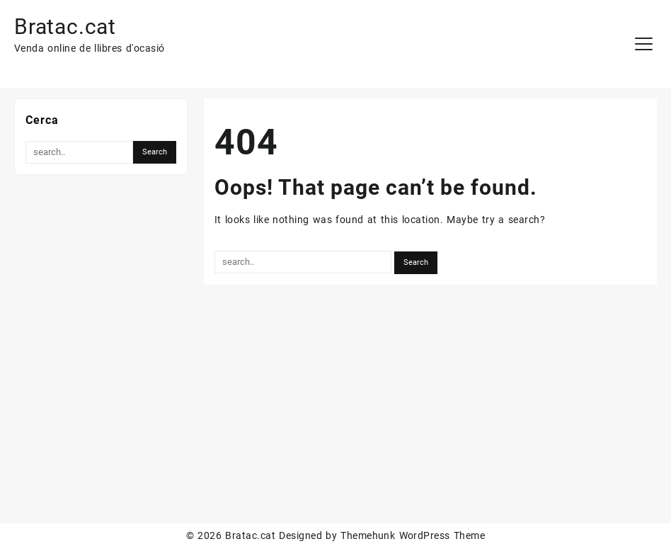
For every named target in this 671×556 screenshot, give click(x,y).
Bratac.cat (65, 26)
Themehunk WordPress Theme (412, 535)
